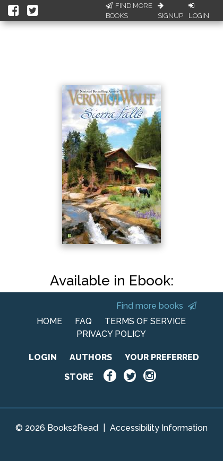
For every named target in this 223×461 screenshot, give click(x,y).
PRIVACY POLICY (111, 334)
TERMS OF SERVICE (145, 321)
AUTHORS (91, 357)
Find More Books (129, 11)
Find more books (156, 306)
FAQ (83, 321)
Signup (170, 11)
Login (198, 11)
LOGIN (43, 357)
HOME (49, 321)
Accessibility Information (159, 428)
